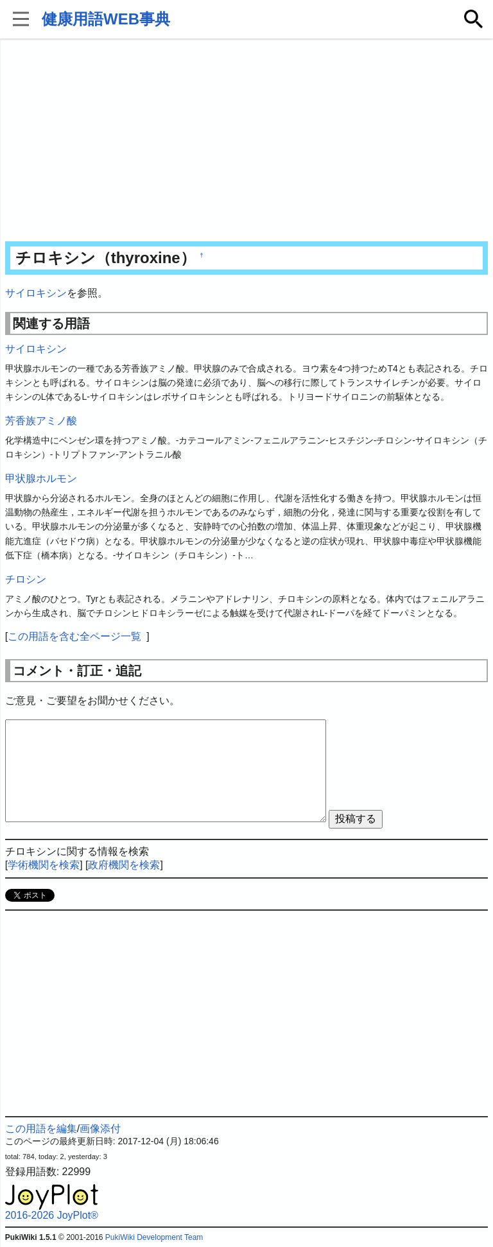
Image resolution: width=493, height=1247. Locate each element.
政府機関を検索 (124, 864)
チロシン (25, 579)
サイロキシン (36, 293)
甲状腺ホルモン (41, 478)
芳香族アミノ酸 (41, 420)
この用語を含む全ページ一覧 (74, 636)
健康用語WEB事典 (106, 19)
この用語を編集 (41, 1128)
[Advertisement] (247, 141)
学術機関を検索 (44, 864)
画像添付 (100, 1128)
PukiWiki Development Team (154, 1237)
